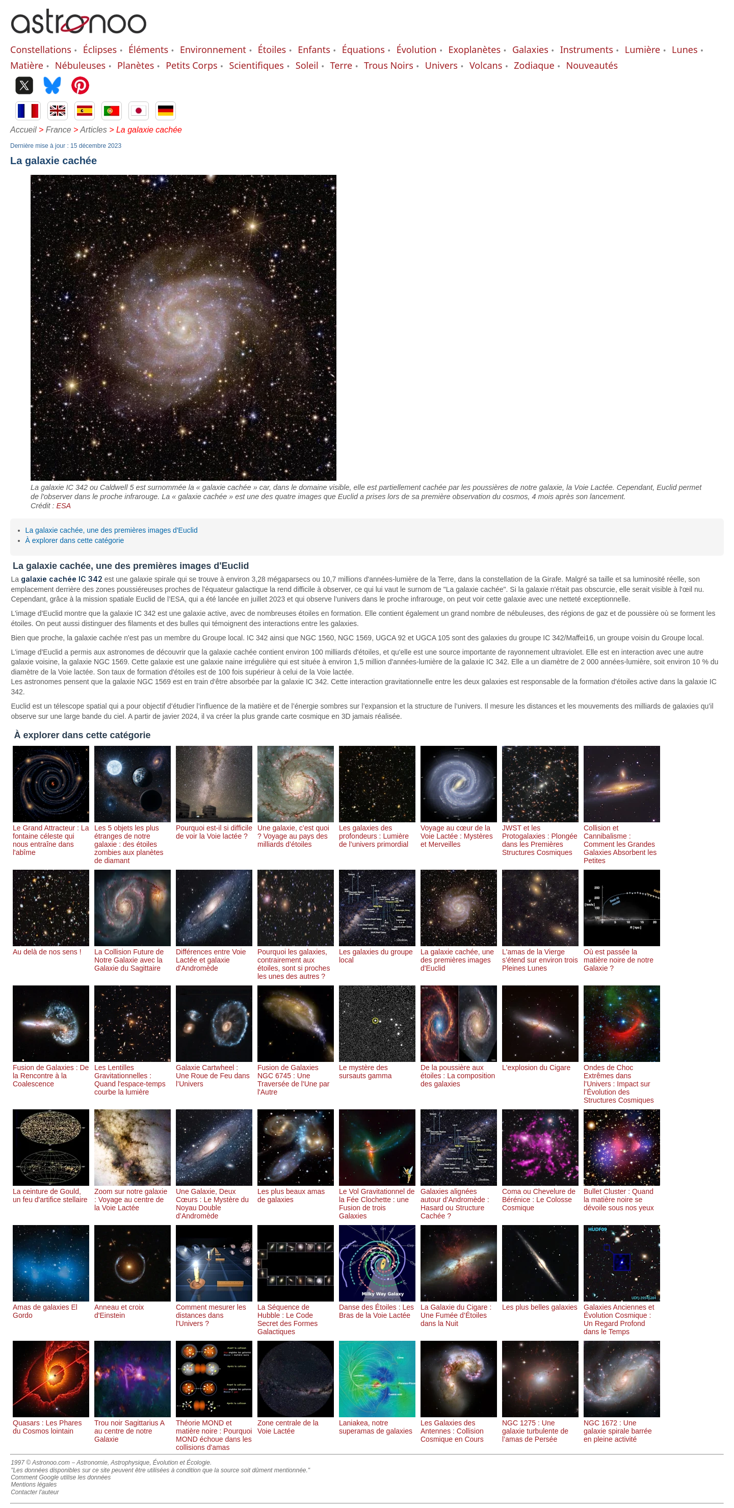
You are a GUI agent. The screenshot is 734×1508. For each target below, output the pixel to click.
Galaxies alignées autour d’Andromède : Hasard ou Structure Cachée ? (459, 1199)
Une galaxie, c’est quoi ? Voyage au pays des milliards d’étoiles (295, 832)
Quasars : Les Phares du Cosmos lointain (51, 1423)
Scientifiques (256, 65)
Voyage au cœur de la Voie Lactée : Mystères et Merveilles (459, 832)
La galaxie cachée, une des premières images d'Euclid (111, 530)
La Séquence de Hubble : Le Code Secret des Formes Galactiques (295, 1315)
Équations (363, 49)
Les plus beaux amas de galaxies (295, 1191)
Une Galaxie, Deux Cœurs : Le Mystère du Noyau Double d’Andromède (214, 1199)
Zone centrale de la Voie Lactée (295, 1423)
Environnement (213, 49)
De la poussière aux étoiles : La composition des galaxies (459, 1071)
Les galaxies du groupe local (377, 952)
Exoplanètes (475, 49)
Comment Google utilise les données (61, 1477)
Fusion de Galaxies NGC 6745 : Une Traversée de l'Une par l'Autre (295, 1075)
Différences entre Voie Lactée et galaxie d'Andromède (214, 956)
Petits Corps (191, 65)
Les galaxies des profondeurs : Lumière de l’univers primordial (377, 832)
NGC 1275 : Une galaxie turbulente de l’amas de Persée (540, 1427)
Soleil (307, 65)
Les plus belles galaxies (540, 1303)
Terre (341, 65)
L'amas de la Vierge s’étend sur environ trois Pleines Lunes (540, 956)
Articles (93, 129)
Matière (26, 65)
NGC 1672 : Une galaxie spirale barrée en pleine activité (622, 1427)
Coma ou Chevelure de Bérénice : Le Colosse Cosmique (540, 1195)
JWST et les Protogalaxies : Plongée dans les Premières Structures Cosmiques (540, 836)
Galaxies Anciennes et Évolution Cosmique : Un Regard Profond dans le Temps (622, 1315)
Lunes (684, 49)
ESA (63, 506)
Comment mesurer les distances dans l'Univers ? (214, 1311)
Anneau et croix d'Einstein (132, 1307)
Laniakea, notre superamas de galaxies (377, 1423)
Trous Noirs (388, 65)
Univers (441, 65)
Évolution (417, 49)
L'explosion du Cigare (540, 1063)
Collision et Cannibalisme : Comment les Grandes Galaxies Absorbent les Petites (622, 840)
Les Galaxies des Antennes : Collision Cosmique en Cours (459, 1427)
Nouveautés (592, 65)
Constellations (40, 49)
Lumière (642, 49)
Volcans (485, 65)
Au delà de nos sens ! (51, 948)
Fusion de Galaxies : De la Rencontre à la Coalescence (51, 1071)
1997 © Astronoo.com (40, 1462)
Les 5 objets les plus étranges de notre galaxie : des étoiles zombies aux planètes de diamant (132, 840)
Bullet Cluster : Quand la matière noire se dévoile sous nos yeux (622, 1195)
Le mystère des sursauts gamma (377, 1067)
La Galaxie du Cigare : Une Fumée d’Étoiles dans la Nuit (459, 1311)
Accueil (23, 129)
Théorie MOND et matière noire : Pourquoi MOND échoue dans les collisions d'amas (214, 1431)
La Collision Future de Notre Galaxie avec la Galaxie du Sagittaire (132, 956)
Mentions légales (34, 1484)
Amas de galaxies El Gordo (51, 1307)
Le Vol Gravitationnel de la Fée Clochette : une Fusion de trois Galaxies (377, 1199)
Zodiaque (534, 65)
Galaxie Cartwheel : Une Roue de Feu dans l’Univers (214, 1071)
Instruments (586, 49)
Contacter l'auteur (35, 1492)
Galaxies (530, 49)
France (58, 129)
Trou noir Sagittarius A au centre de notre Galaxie (132, 1427)
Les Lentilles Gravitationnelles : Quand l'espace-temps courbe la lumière (132, 1075)
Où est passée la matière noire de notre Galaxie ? (622, 956)
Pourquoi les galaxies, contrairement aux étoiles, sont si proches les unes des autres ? (295, 960)
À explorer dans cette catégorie (74, 540)
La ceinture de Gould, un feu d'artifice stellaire (51, 1191)
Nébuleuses (80, 65)
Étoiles (272, 49)
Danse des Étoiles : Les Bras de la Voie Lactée (377, 1307)
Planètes (135, 65)
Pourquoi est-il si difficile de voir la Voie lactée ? (214, 828)
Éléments (148, 49)
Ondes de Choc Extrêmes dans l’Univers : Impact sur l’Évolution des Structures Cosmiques (622, 1079)
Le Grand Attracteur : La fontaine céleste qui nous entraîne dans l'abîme (51, 836)
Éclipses (100, 49)
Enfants (314, 49)
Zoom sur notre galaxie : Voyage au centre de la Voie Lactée (132, 1195)
